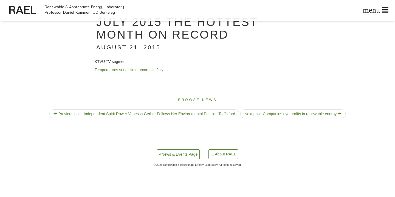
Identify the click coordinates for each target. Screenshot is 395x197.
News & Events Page (178, 154)
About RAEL (223, 154)
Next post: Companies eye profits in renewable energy (293, 114)
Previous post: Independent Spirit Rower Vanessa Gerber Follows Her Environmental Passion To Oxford (144, 114)
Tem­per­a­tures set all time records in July (129, 70)
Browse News (197, 100)
